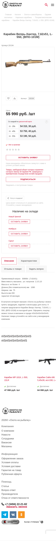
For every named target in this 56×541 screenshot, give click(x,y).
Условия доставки (11, 466)
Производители (9, 494)
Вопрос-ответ (8, 490)
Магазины (6, 446)
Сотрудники (7, 438)
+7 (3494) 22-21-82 (16, 504)
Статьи (5, 486)
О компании (7, 431)
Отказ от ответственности (15, 498)
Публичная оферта (11, 474)
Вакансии (6, 442)
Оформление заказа (12, 458)
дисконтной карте (25, 121)
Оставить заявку (19, 222)
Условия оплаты (10, 462)
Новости (5, 434)
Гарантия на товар (11, 470)
